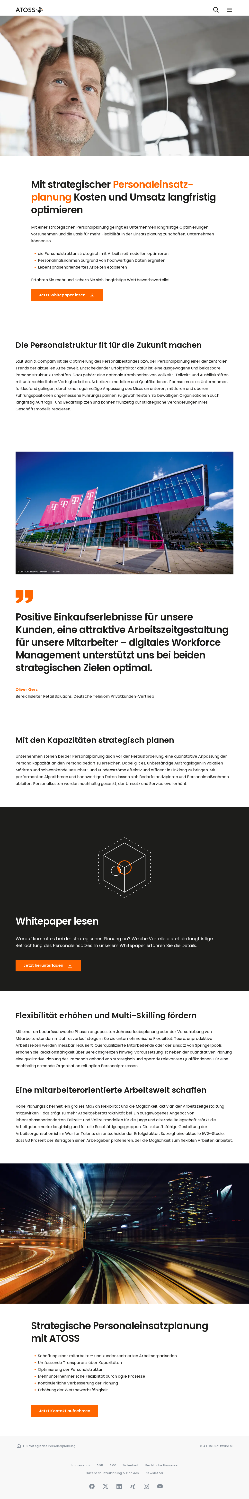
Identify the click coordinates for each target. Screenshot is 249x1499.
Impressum (80, 1465)
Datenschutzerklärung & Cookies (112, 1473)
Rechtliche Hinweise (161, 1465)
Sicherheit (131, 1465)
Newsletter (154, 1473)
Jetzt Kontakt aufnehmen (64, 1411)
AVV (113, 1465)
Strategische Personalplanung (51, 1446)
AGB (100, 1465)
